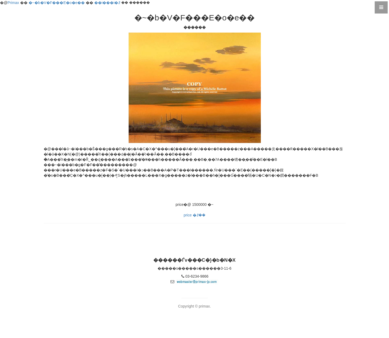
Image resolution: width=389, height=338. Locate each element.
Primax (13, 3)
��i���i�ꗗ (107, 3)
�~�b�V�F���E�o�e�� (57, 3)
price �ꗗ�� (194, 215)
